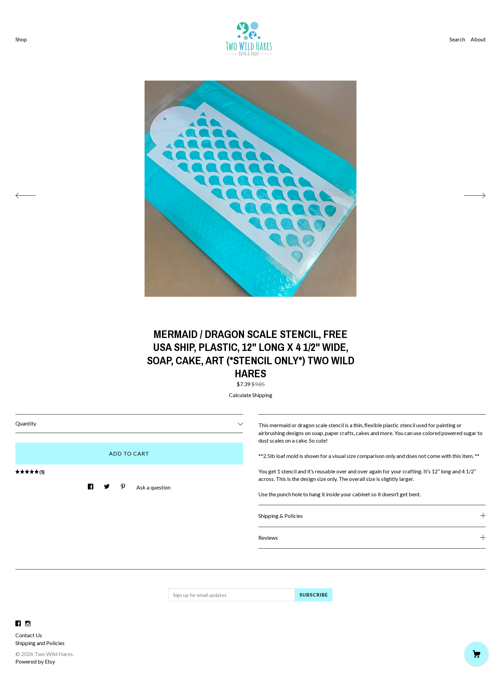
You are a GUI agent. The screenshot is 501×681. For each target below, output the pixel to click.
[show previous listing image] (32, 193)
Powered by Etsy (35, 661)
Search (457, 39)
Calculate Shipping (250, 395)
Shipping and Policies (40, 643)
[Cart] (476, 654)
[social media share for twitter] (107, 485)
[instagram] (27, 623)
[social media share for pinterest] (123, 485)
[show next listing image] (468, 193)
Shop (21, 39)
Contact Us (28, 635)
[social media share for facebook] (90, 485)
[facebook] (18, 623)
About (478, 39)
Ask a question (153, 487)
